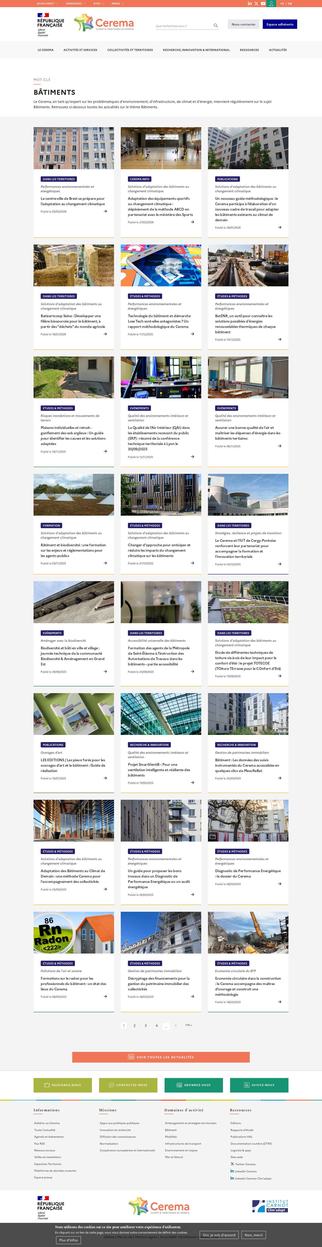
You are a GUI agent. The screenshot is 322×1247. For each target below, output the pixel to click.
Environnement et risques (181, 1150)
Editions (236, 1123)
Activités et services (80, 50)
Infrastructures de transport (183, 1143)
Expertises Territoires (47, 1164)
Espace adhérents (280, 24)
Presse (116, 3)
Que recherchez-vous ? (171, 25)
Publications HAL (241, 1136)
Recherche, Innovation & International (196, 50)
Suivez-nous (263, 1085)
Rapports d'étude (242, 1130)
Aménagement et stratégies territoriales (190, 1123)
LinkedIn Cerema (246, 1171)
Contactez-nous (132, 1085)
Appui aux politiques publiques (119, 1123)
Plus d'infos (68, 1240)
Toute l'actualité (44, 1130)
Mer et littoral (174, 1157)
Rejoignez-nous (66, 1085)
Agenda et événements (49, 1136)
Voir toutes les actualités (165, 1057)
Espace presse (43, 1177)
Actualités (278, 50)
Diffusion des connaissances (118, 1136)
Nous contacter (244, 24)
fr (282, 3)
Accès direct (46, 3)
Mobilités (171, 1136)
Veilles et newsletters (47, 1157)
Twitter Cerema (245, 1164)
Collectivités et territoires (130, 50)
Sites (96, 3)
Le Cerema (46, 50)
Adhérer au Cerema (47, 1123)
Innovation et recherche (115, 1130)
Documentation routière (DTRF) (251, 1143)
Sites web (237, 1157)
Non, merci (254, 1234)
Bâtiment (171, 1130)
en (290, 3)
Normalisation (109, 1143)
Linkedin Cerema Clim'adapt (253, 1178)
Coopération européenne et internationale (127, 1150)
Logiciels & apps (241, 1150)
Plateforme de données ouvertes (55, 1170)
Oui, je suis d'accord (219, 1234)
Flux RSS (39, 1143)
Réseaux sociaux (44, 1150)
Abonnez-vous (197, 1085)
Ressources (74, 3)
